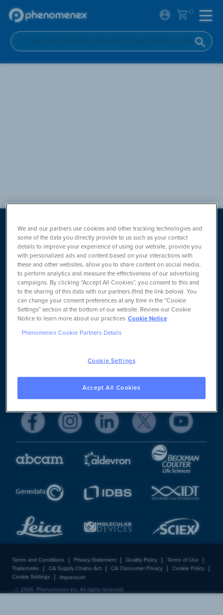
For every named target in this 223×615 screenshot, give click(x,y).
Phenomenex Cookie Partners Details (72, 332)
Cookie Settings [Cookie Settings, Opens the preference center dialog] (112, 360)
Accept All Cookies (111, 387)
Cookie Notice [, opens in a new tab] (147, 318)
